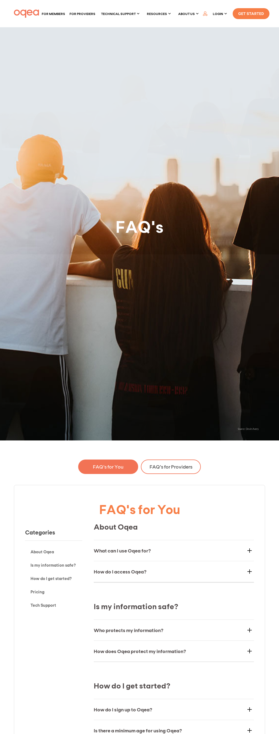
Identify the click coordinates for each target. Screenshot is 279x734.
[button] (120, 13)
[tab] (108, 467)
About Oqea (42, 551)
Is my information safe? (53, 565)
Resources (157, 14)
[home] (26, 14)
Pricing (37, 591)
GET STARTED (251, 13)
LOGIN (218, 14)
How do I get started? (51, 578)
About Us (186, 14)
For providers (82, 14)
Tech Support (43, 605)
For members (53, 14)
